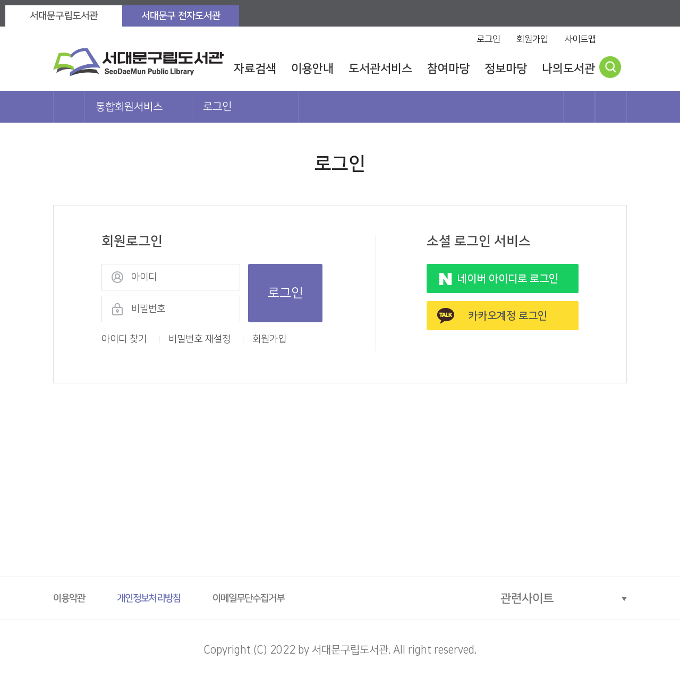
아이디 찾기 (124, 339)
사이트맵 (580, 39)
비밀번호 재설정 (199, 339)
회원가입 (532, 39)
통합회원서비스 (129, 107)
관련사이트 (527, 598)
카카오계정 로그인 (507, 316)
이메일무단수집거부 (248, 598)
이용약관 (69, 598)
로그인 (488, 39)
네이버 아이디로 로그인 (507, 279)
